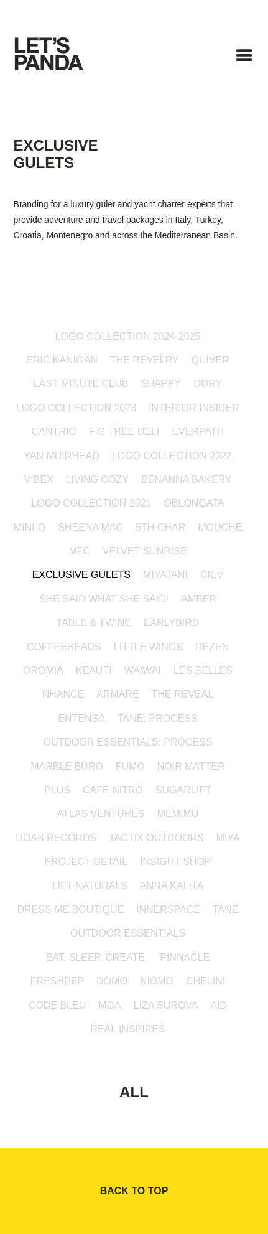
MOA (109, 1005)
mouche (220, 527)
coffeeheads (64, 647)
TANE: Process (158, 718)
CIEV (211, 574)
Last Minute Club (81, 383)
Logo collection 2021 (91, 503)
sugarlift (183, 790)
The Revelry (144, 360)
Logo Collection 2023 (76, 408)
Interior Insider (194, 408)
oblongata (194, 503)
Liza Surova (166, 1005)
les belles (203, 670)
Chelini (205, 981)
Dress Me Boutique (70, 909)
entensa (81, 718)
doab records (56, 838)
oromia (43, 670)
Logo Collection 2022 (172, 456)
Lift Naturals (89, 886)
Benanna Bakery (186, 479)
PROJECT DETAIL (85, 861)
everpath (198, 431)
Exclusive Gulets (81, 574)
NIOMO (156, 981)
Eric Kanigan (62, 360)
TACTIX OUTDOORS (156, 838)
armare (117, 694)
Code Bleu (57, 1005)
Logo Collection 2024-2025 (128, 336)
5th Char (160, 527)
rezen (212, 647)
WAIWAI (142, 670)
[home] (61, 59)
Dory (207, 383)
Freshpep (57, 981)
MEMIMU (178, 813)
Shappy (161, 383)
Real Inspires (127, 1029)
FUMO (130, 766)
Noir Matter (191, 766)
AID (218, 1005)
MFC (79, 551)
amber (198, 599)
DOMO (111, 981)
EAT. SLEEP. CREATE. (97, 957)
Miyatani (165, 574)
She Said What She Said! (104, 599)
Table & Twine (94, 622)
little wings (148, 647)
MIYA (228, 838)
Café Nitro (113, 790)
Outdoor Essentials (127, 933)
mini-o (30, 527)
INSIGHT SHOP (175, 861)
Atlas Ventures (101, 813)
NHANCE (63, 694)
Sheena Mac (90, 527)
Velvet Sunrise (145, 551)
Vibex (38, 479)
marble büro (66, 766)
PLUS (57, 790)
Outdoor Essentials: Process (127, 742)
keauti (94, 670)
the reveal (183, 694)
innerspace (168, 909)
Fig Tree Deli (124, 431)
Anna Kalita (171, 886)
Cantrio (54, 431)
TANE (225, 909)
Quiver (210, 360)
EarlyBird (172, 622)
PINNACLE (185, 957)
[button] (244, 58)
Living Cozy (97, 479)
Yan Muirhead (61, 456)
